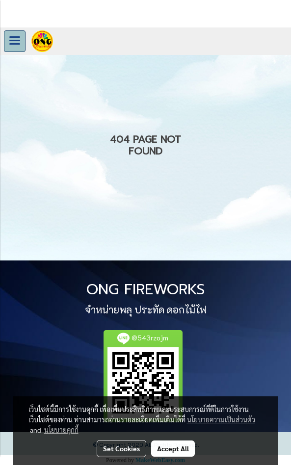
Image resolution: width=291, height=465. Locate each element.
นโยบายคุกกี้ (61, 429)
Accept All (173, 448)
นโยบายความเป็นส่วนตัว (221, 419)
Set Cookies (121, 448)
